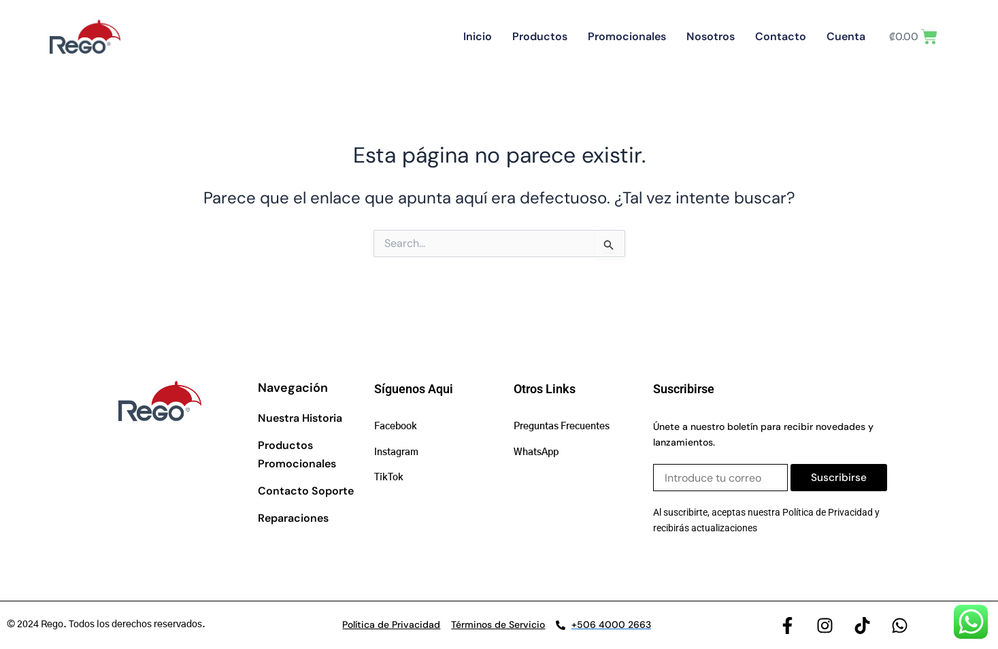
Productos (553, 36)
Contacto (794, 36)
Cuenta (859, 36)
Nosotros (724, 36)
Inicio (491, 36)
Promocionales (640, 36)
